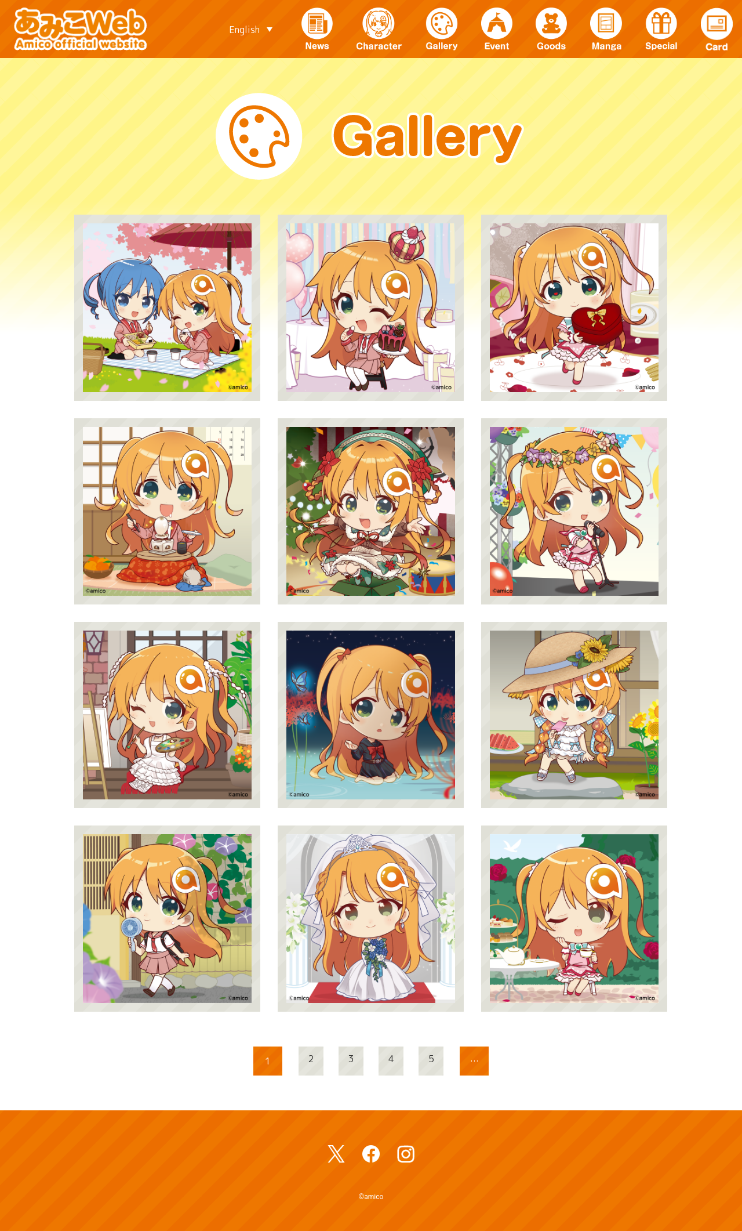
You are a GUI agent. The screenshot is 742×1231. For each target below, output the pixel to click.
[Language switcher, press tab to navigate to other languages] (250, 29)
